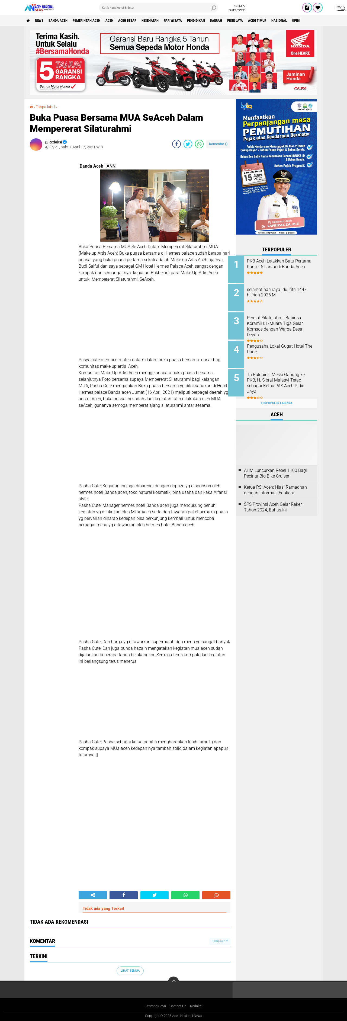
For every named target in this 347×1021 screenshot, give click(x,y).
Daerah (241, 20)
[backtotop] (173, 981)
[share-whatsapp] (199, 143)
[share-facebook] (176, 143)
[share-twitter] (188, 143)
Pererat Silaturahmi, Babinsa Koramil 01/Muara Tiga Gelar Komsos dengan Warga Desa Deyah (283, 324)
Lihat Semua (130, 970)
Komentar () (218, 144)
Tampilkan (220, 941)
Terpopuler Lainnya (276, 397)
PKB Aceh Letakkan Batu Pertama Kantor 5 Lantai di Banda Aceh (280, 266)
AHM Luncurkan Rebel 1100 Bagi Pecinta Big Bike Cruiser (275, 467)
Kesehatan (167, 20)
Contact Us (178, 1006)
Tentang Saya (154, 1006)
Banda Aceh (63, 20)
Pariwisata (192, 20)
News (41, 20)
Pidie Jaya (262, 20)
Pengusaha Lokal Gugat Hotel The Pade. (283, 346)
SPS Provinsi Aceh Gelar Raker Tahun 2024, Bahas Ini (273, 501)
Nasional (311, 20)
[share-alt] (93, 895)
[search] (158, 7)
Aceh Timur (287, 20)
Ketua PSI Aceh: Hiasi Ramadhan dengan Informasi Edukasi (275, 484)
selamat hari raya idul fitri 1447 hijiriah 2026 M (279, 291)
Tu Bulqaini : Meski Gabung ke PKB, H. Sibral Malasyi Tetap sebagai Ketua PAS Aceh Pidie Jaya (284, 379)
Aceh (120, 20)
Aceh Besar (141, 20)
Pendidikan (218, 20)
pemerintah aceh (94, 20)
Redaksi (198, 1006)
